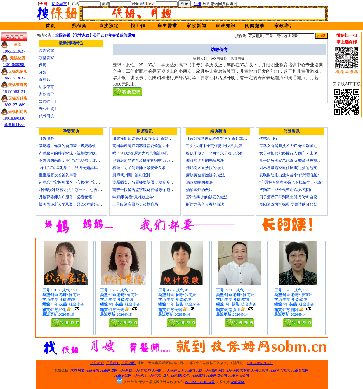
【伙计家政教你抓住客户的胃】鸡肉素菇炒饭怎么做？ (231, 138)
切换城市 (59, 3)
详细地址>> (14, 125)
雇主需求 (167, 25)
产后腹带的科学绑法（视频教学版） (69, 153)
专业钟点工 (48, 109)
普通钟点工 (48, 101)
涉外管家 (46, 50)
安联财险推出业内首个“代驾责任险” (289, 175)
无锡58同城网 (279, 370)
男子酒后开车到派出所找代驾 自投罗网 (292, 197)
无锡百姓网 (300, 370)
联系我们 (113, 363)
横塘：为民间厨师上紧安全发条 (139, 168)
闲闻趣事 (255, 25)
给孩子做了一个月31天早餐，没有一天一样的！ (226, 153)
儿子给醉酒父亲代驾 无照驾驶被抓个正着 (294, 160)
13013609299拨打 (260, 363)
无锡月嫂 (126, 370)
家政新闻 (196, 25)
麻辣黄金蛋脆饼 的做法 (205, 175)
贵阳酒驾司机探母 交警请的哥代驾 (288, 204)
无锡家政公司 (216, 375)
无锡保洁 (140, 375)
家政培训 (284, 25)
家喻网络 (77, 370)
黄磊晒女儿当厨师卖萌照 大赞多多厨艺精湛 (148, 182)
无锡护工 (159, 370)
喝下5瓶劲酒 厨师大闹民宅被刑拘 (140, 153)
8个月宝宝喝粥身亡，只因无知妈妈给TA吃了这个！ (82, 168)
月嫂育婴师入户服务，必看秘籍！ (67, 197)
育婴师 (44, 79)
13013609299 (14, 64)
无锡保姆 (92, 370)
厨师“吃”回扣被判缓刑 (131, 175)
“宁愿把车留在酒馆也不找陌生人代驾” (291, 182)
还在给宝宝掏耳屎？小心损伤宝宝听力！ (73, 182)
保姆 (42, 65)
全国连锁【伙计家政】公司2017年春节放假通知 (95, 35)
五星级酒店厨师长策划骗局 (135, 204)
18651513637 (14, 51)
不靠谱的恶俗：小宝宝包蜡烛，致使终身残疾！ (79, 160)
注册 (197, 3)
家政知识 (226, 25)
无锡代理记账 (158, 375)
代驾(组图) (268, 138)
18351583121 (14, 91)
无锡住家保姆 (214, 370)
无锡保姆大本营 (237, 370)
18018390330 (14, 118)
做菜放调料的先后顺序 (205, 160)
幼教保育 (46, 87)
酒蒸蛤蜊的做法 (199, 182)
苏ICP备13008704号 (200, 382)
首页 (50, 25)
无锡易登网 (123, 375)
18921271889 (14, 105)
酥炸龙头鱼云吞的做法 (205, 204)
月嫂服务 (46, 138)
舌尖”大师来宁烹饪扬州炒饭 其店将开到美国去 (225, 146)
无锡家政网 (109, 370)
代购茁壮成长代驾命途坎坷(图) (285, 189)
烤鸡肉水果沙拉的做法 (205, 168)
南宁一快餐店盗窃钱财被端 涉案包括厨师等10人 (152, 189)
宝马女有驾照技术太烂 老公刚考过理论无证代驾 (299, 146)
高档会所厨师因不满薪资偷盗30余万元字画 (148, 146)
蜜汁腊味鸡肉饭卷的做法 (207, 197)
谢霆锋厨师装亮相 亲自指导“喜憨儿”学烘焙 (148, 138)
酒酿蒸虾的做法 (199, 189)
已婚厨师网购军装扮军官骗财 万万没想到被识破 (152, 160)
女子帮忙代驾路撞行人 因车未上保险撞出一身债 (299, 153)
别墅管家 (46, 57)
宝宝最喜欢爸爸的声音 (58, 175)
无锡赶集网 (259, 370)
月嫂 (42, 72)
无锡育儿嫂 (194, 370)
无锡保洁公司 (238, 375)
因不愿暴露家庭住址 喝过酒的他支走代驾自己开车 (301, 168)
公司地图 (128, 363)
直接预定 (109, 25)
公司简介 (97, 363)
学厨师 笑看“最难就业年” (133, 197)
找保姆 (79, 25)
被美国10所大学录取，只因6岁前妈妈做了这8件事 (80, 204)
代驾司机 (46, 116)
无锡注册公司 (179, 375)
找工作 (138, 25)
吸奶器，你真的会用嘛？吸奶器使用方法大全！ (79, 146)
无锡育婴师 (142, 370)
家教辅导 (46, 94)
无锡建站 (198, 375)
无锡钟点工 (175, 370)
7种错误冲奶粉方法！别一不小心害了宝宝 (74, 189)
